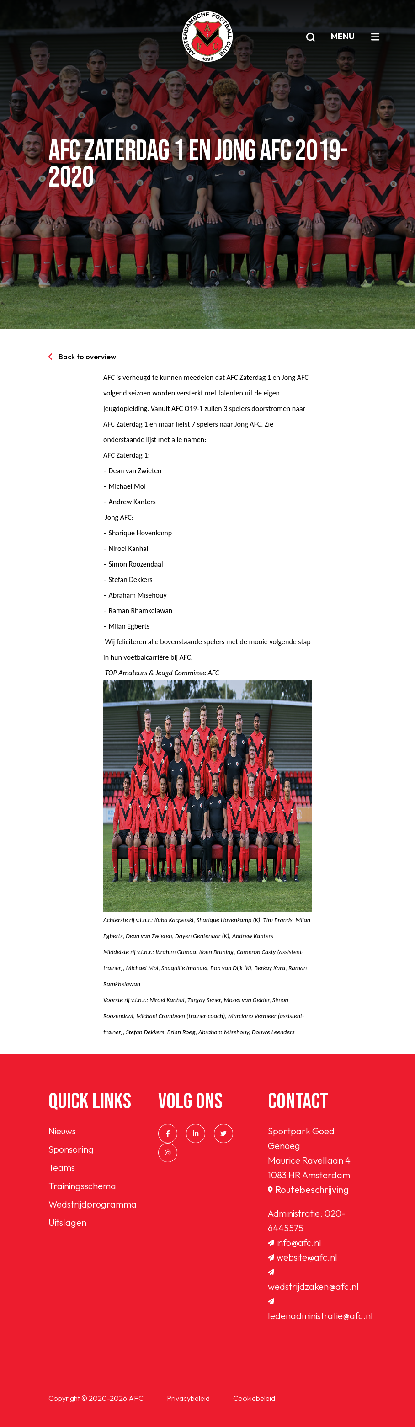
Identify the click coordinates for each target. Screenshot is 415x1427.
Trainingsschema (82, 1186)
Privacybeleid (188, 1398)
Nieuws (62, 1131)
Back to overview (82, 356)
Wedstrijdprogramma (92, 1204)
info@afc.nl (294, 1242)
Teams (61, 1167)
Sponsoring (71, 1149)
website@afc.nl (302, 1257)
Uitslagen (67, 1222)
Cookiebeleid (254, 1398)
